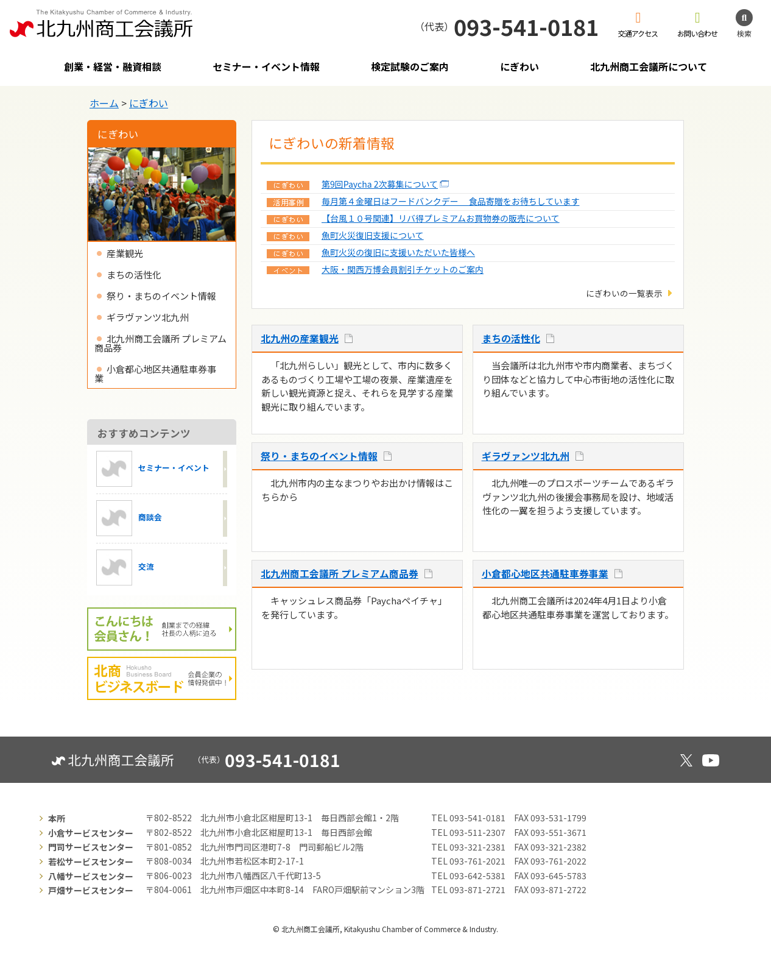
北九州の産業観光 (300, 338)
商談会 (129, 518)
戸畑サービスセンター (90, 890)
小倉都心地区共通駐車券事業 (545, 574)
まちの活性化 (511, 338)
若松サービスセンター (90, 861)
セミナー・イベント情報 (266, 66)
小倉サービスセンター (90, 833)
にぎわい (519, 66)
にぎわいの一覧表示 (624, 293)
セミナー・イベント (152, 469)
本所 (56, 818)
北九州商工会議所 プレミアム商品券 (339, 574)
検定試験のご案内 (410, 66)
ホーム (104, 103)
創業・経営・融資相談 (112, 66)
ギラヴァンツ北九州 (525, 456)
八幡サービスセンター (90, 876)
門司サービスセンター (90, 847)
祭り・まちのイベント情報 (319, 456)
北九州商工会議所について (648, 66)
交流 (125, 567)
